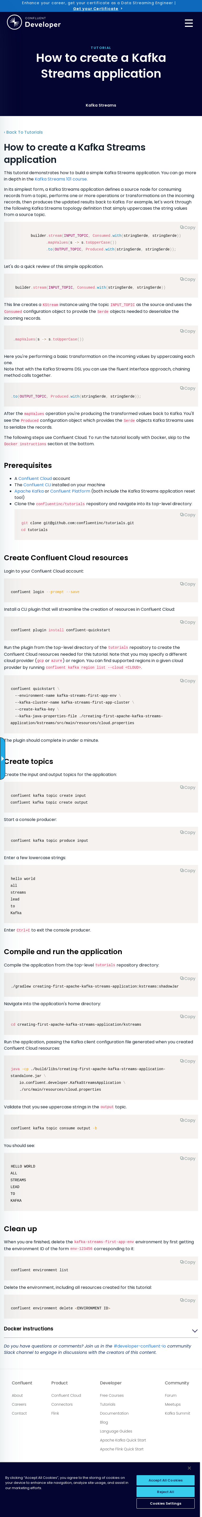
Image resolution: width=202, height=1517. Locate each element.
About (17, 1395)
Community (177, 1383)
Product (59, 1383)
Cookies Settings (165, 1503)
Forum (170, 1395)
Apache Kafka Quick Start (123, 1440)
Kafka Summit (177, 1413)
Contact (19, 1413)
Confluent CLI (37, 485)
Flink (55, 1413)
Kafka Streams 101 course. (61, 179)
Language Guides (116, 1431)
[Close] (189, 1468)
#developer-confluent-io (140, 1346)
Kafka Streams (101, 105)
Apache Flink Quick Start (122, 1449)
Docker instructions (28, 1328)
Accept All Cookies (166, 1480)
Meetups (173, 1404)
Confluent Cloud (35, 478)
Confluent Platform (70, 491)
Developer (111, 1383)
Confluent (22, 1383)
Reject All (165, 1491)
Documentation (114, 1413)
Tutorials (107, 1404)
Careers (19, 1404)
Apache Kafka (29, 491)
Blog (104, 1422)
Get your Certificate (95, 8)
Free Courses (112, 1395)
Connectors (62, 1404)
